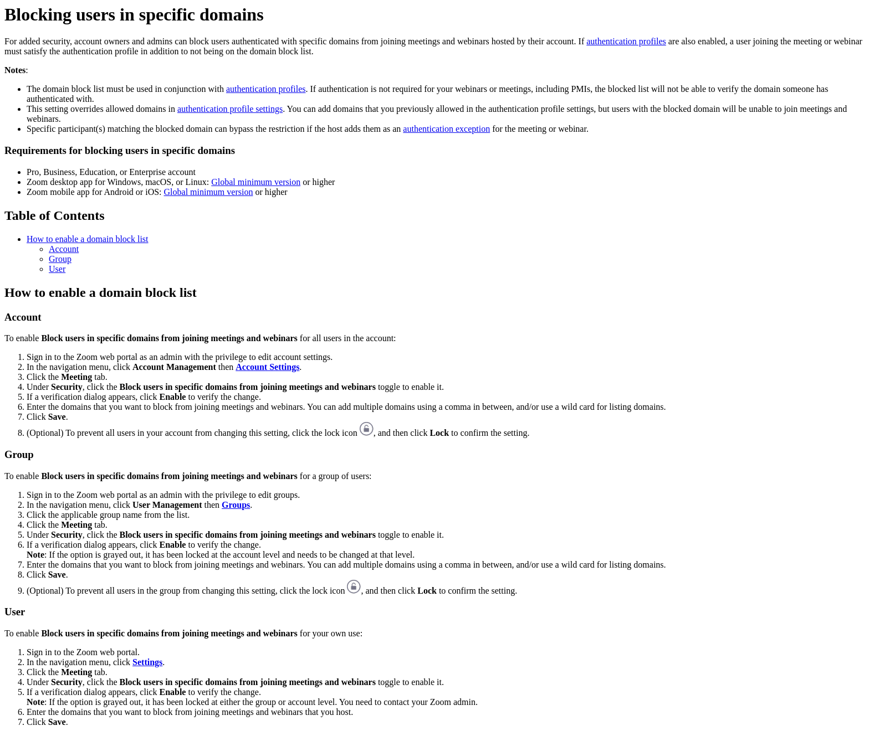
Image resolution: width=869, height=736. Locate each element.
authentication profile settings (230, 109)
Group (60, 259)
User (57, 269)
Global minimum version (255, 182)
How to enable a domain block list (88, 239)
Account (64, 249)
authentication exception (446, 128)
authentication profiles (626, 41)
